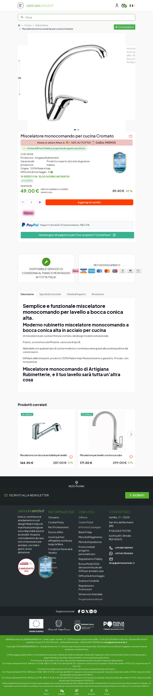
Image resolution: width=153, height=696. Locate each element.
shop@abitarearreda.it (115, 642)
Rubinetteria (42, 25)
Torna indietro (125, 26)
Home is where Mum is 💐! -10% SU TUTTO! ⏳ (76, 142)
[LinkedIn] (91, 611)
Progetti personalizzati (91, 599)
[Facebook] (79, 611)
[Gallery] (76, 82)
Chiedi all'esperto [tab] (76, 294)
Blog (51, 572)
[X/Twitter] (87, 611)
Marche (52, 562)
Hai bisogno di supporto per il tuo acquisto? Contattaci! (77, 235)
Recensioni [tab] (98, 294)
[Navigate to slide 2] (78, 130)
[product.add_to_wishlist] (131, 136)
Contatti (53, 567)
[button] (110, 690)
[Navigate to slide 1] (75, 130)
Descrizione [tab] (27, 294)
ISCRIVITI (137, 495)
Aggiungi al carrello (89, 202)
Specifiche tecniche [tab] (50, 294)
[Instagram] (83, 611)
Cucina (28, 25)
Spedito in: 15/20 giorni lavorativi (46, 176)
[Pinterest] (95, 611)
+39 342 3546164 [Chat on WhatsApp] (122, 553)
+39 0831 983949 (122, 547)
